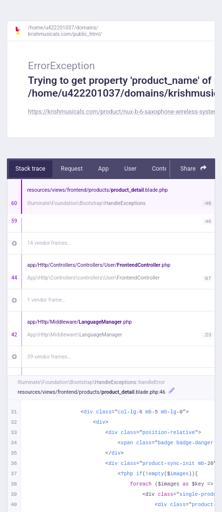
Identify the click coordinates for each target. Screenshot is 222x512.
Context (162, 168)
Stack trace (31, 168)
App (103, 168)
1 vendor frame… (46, 300)
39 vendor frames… (49, 357)
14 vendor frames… (49, 243)
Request (72, 168)
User (130, 168)
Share (193, 168)
